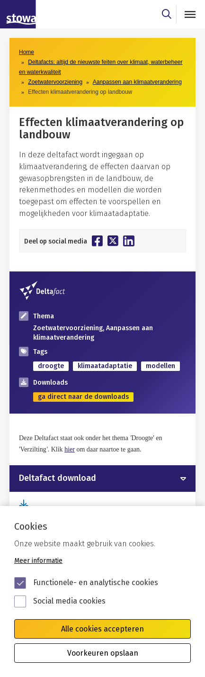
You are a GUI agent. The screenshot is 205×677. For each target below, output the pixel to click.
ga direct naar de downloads (83, 397)
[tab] (102, 478)
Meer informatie (38, 561)
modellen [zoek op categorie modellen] (160, 366)
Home (26, 52)
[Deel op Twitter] (112, 241)
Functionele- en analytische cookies (95, 582)
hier (69, 449)
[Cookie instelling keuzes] (102, 591)
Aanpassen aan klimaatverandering (137, 82)
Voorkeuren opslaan (102, 653)
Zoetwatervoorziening (55, 82)
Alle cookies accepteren (102, 628)
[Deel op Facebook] (97, 241)
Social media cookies (69, 600)
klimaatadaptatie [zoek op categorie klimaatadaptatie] (105, 366)
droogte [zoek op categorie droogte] (51, 366)
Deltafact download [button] (57, 478)
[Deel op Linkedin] (128, 240)
